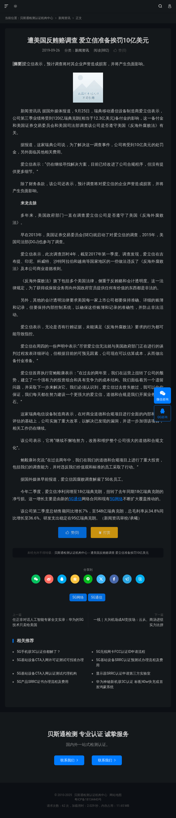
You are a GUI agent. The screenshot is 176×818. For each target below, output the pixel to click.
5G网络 (116, 498)
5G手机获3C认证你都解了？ (38, 652)
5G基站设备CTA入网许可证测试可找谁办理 (50, 660)
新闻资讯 (64, 18)
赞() (120, 50)
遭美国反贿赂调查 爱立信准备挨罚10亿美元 (88, 40)
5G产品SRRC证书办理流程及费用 (42, 682)
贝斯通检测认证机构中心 (88, 6)
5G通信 (75, 498)
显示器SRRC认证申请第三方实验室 (123, 673)
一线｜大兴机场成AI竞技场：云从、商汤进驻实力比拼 (128, 622)
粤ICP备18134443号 (88, 799)
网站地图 (116, 795)
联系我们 (69, 760)
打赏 (104, 532)
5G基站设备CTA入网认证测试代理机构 (47, 673)
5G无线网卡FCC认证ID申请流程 (120, 652)
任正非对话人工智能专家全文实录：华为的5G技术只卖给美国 (48, 622)
